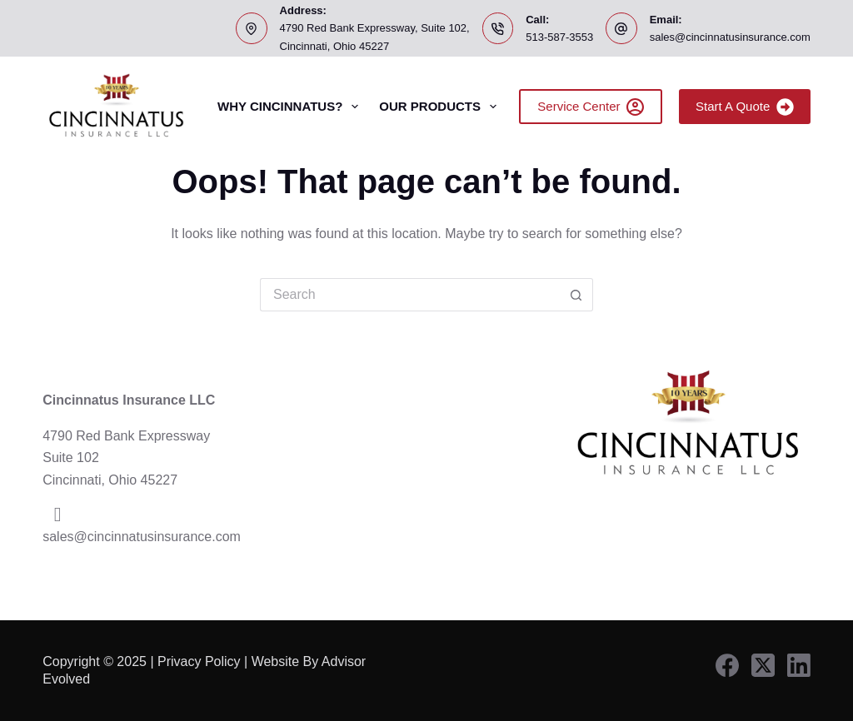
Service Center (590, 107)
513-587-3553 (559, 37)
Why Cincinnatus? (291, 107)
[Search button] (576, 294)
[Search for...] (410, 294)
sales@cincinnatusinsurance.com (730, 37)
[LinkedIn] (799, 665)
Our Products (441, 107)
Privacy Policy (199, 661)
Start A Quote (745, 107)
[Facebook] (727, 665)
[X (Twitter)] (763, 665)
